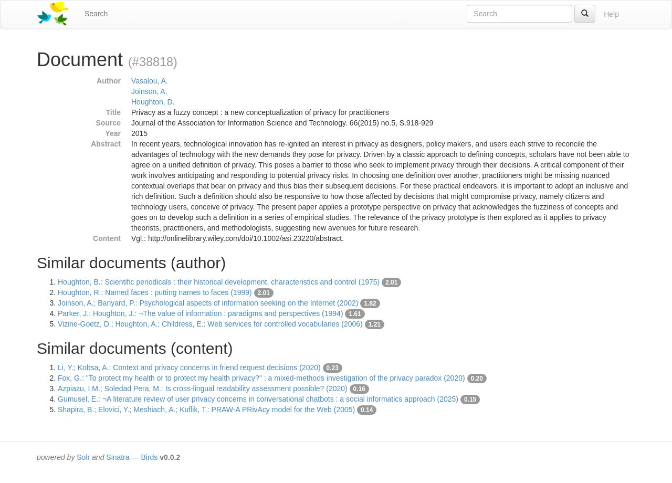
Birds (149, 457)
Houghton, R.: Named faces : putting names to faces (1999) (155, 292)
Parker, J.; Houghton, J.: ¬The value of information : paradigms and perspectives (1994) (200, 313)
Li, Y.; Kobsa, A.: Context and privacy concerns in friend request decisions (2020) (189, 367)
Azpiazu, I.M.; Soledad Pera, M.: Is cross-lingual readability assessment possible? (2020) (203, 388)
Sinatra (117, 457)
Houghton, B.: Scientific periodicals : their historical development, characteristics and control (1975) (219, 282)
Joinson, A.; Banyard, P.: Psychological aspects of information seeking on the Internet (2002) (208, 303)
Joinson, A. (149, 91)
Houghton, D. (153, 102)
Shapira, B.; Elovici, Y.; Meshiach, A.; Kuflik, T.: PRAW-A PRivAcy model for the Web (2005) (206, 409)
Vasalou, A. (149, 81)
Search (96, 13)
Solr (83, 457)
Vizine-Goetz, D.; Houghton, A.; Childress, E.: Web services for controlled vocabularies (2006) (210, 324)
